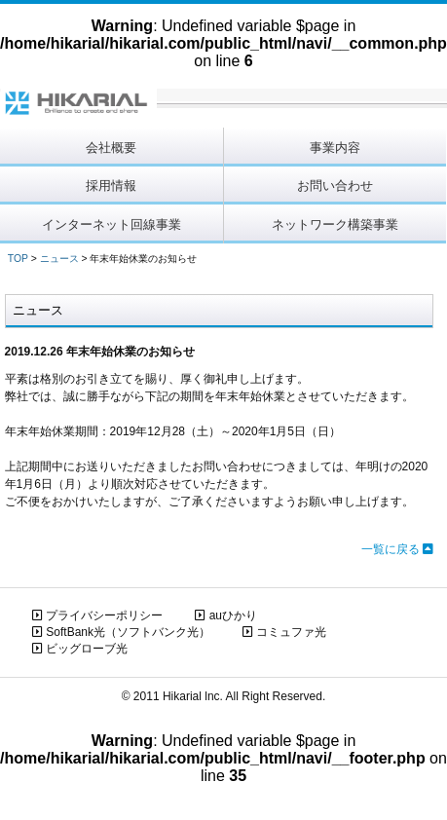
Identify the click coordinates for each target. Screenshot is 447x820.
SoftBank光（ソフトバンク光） (121, 632)
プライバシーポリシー (97, 615)
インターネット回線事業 (111, 224)
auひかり (226, 615)
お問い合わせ (335, 185)
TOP (18, 258)
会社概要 (111, 147)
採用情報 (111, 185)
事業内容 (335, 147)
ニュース (59, 258)
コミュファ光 (284, 632)
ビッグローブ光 (80, 648)
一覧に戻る (397, 549)
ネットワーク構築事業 (335, 224)
